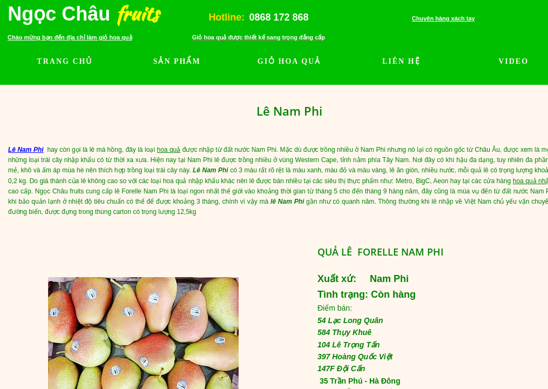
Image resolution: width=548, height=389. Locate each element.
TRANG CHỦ (64, 61)
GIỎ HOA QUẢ (289, 61)
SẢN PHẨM (177, 61)
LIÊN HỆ (401, 61)
